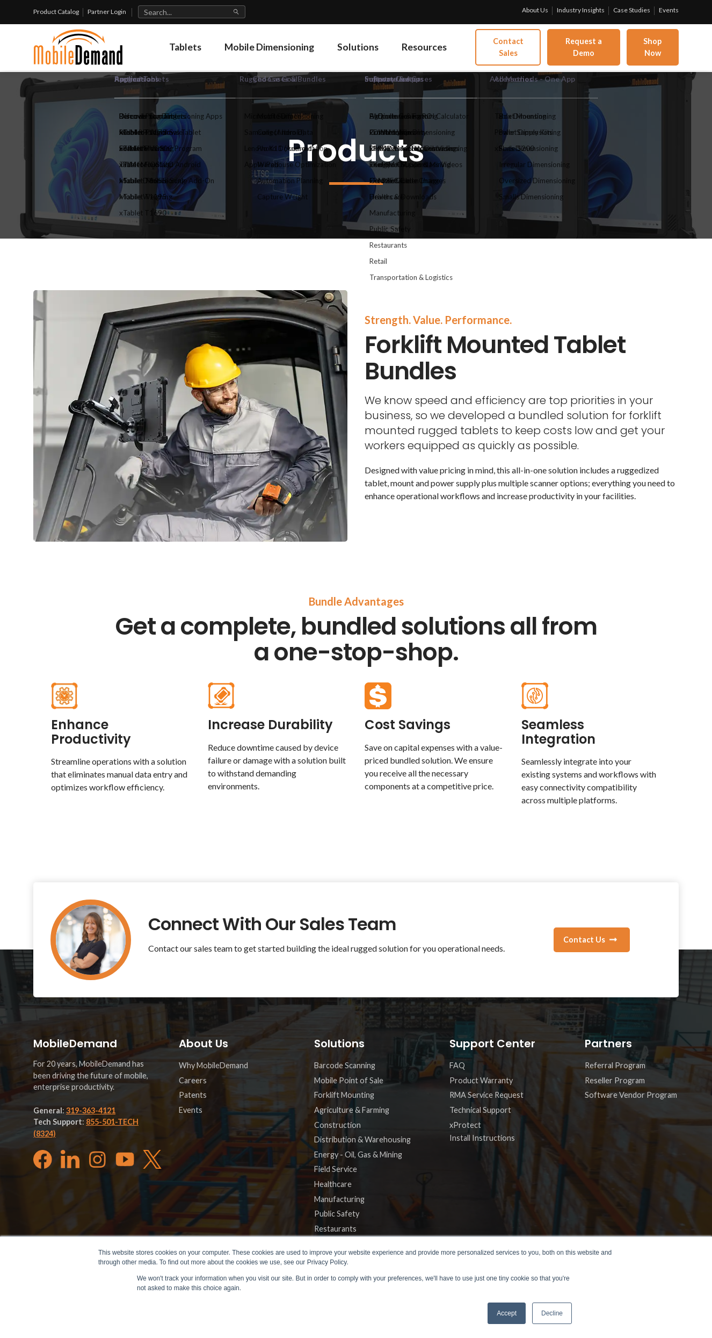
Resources (446, 50)
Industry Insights (581, 10)
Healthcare (333, 1184)
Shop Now (655, 50)
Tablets (192, 50)
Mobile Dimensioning (282, 50)
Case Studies (631, 10)
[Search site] (191, 11)
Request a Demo (594, 50)
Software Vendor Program (631, 1094)
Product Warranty (481, 1080)
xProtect (465, 1125)
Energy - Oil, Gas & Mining (358, 1154)
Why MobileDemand (213, 1065)
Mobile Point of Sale (348, 1080)
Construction (337, 1125)
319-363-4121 (90, 1110)
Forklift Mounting (344, 1094)
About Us (535, 10)
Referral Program (615, 1065)
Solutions (375, 50)
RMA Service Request (486, 1094)
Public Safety (336, 1213)
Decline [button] (552, 1313)
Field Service (335, 1169)
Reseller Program (615, 1080)
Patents (193, 1094)
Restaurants (335, 1228)
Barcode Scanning (344, 1065)
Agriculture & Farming (351, 1109)
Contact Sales (528, 50)
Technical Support (480, 1109)
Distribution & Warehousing (362, 1139)
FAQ (457, 1065)
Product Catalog (56, 12)
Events (669, 10)
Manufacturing (339, 1199)
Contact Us (584, 939)
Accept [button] (507, 1313)
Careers (193, 1080)
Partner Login (107, 12)
